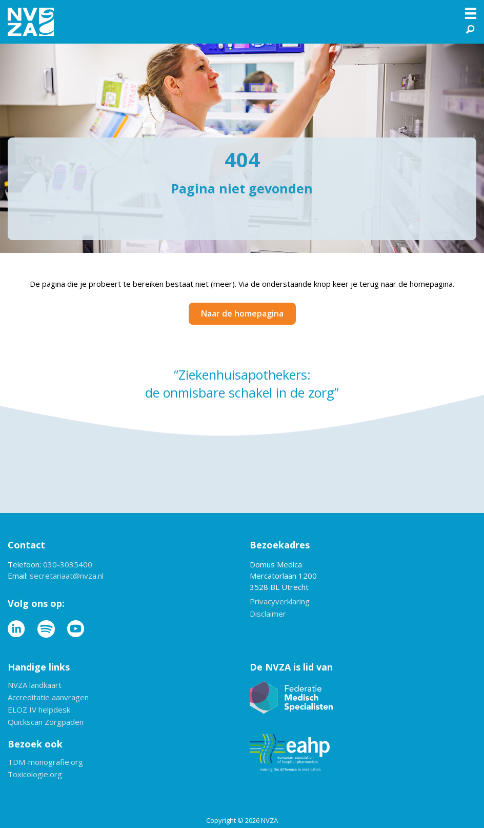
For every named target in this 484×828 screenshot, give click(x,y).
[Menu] (470, 13)
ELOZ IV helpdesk (39, 710)
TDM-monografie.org (45, 762)
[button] (471, 27)
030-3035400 (67, 564)
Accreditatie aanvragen (48, 698)
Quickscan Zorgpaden (46, 722)
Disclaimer (268, 614)
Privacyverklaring (280, 602)
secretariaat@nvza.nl (67, 575)
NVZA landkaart (35, 685)
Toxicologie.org (35, 775)
